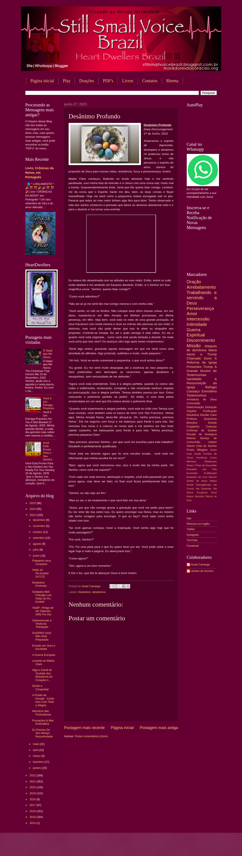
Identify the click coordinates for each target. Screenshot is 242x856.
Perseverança (200, 308)
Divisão (204, 414)
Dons (208, 358)
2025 (32, 503)
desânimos (99, 592)
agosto (37, 543)
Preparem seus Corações (41, 562)
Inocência (201, 457)
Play (67, 80)
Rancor (213, 477)
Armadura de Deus (202, 399)
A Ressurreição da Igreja (202, 383)
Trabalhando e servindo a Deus (202, 297)
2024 (32, 509)
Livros (127, 80)
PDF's (108, 80)
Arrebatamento (201, 287)
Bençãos (192, 422)
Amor (192, 313)
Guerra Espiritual (196, 332)
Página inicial (42, 80)
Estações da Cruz (197, 477)
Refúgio (211, 387)
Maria (212, 350)
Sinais (190, 465)
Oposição (199, 496)
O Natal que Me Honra (47, 354)
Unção (197, 453)
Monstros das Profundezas (41, 712)
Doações (86, 80)
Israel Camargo (200, 564)
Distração (211, 407)
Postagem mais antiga (159, 728)
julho (36, 549)
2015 (32, 817)
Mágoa (190, 496)
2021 (32, 781)
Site (189, 518)
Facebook (193, 545)
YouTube (192, 540)
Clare (213, 414)
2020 (32, 787)
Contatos (149, 80)
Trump (208, 366)
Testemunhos (197, 395)
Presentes (194, 366)
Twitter (191, 529)
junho (36, 555)
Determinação (195, 407)
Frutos (191, 449)
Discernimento (201, 340)
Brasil (214, 492)
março (37, 755)
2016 (32, 811)
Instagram (193, 534)
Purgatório (193, 426)
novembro (39, 526)
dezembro (39, 520)
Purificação (210, 411)
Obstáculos (210, 461)
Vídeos (212, 442)
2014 (32, 823)
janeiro (37, 767)
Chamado (194, 358)
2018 (32, 799)
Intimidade (197, 324)
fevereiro (39, 761)
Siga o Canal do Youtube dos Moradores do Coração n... (42, 674)
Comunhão (193, 403)
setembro (39, 537)
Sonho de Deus (197, 481)
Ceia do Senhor (206, 445)
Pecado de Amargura (202, 434)
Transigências (203, 484)
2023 (32, 515)
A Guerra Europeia (43, 654)
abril (36, 750)
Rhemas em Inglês (198, 523)
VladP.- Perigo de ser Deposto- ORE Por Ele (43, 611)
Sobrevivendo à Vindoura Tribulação (41, 624)
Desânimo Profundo (39, 584)
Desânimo (84, 592)
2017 (32, 805)
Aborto (191, 445)
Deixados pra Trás (202, 469)
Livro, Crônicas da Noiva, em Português (39, 172)
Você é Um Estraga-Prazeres (48, 403)
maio (36, 744)
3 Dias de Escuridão (205, 465)
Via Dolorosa (203, 488)
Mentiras (191, 461)
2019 (32, 793)
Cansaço (193, 391)
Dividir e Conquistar (40, 687)
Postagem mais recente (84, 728)
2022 (32, 775)
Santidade (194, 379)
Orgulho (192, 411)
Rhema (172, 80)
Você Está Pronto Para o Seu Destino (47, 451)
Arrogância (202, 492)
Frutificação (210, 473)
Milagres (202, 449)
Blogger (155, 847)
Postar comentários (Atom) (91, 736)
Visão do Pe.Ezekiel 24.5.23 (40, 573)
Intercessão (198, 318)
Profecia (192, 418)
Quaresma (210, 418)
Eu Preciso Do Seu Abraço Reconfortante (42, 733)
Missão (194, 345)
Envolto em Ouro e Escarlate (43, 647)
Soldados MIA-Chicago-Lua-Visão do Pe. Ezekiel (42, 596)
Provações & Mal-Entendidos (43, 722)
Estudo (212, 422)
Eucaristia (192, 473)
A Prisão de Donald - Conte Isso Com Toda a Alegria (43, 700)
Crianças (211, 426)
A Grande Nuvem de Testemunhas (202, 371)
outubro (38, 532)
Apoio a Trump (202, 354)
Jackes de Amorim (202, 571)
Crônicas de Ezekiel (202, 430)
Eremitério (209, 391)
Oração (194, 281)
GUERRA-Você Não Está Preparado (41, 636)
